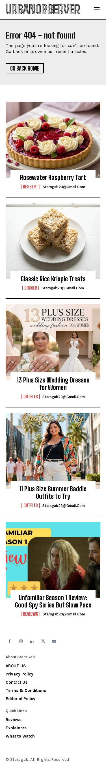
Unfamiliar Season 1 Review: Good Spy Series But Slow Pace (53, 601)
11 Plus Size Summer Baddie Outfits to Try (53, 492)
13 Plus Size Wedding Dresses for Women (53, 383)
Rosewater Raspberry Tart (53, 177)
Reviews (30, 614)
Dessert (30, 186)
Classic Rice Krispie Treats (53, 279)
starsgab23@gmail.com (64, 187)
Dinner (30, 288)
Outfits (30, 396)
